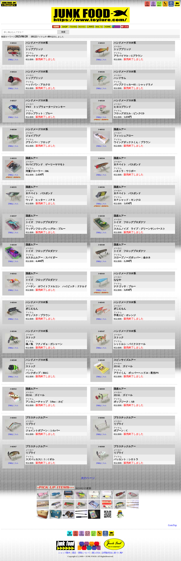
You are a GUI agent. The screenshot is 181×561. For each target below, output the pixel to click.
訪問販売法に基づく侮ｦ (112, 553)
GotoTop (172, 525)
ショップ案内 (64, 553)
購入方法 (96, 553)
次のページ (88, 478)
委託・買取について (81, 553)
